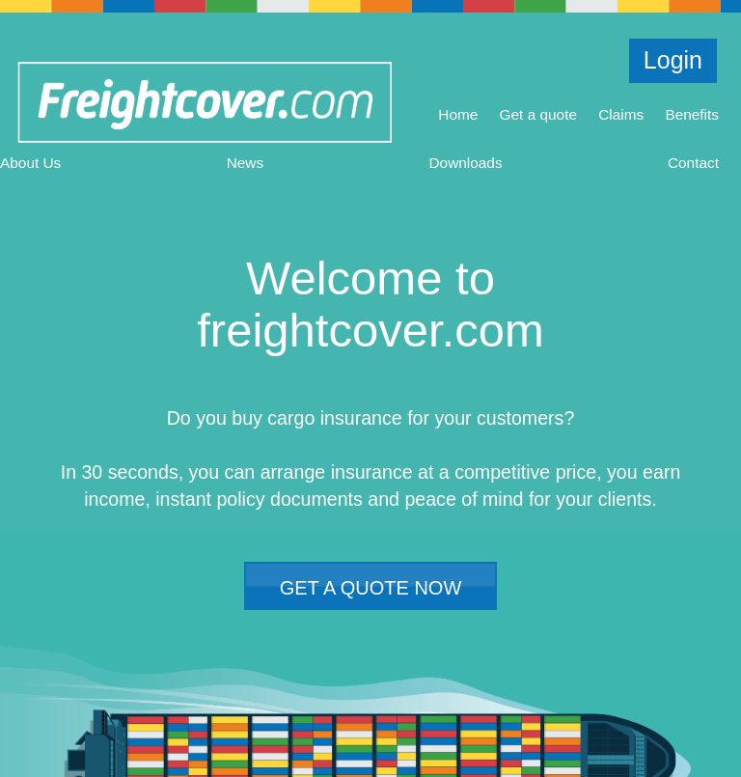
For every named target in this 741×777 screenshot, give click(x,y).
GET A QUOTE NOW (371, 587)
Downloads (465, 162)
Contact (693, 162)
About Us (30, 162)
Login (673, 59)
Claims (621, 114)
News (245, 162)
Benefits (692, 114)
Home (458, 114)
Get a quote (538, 114)
